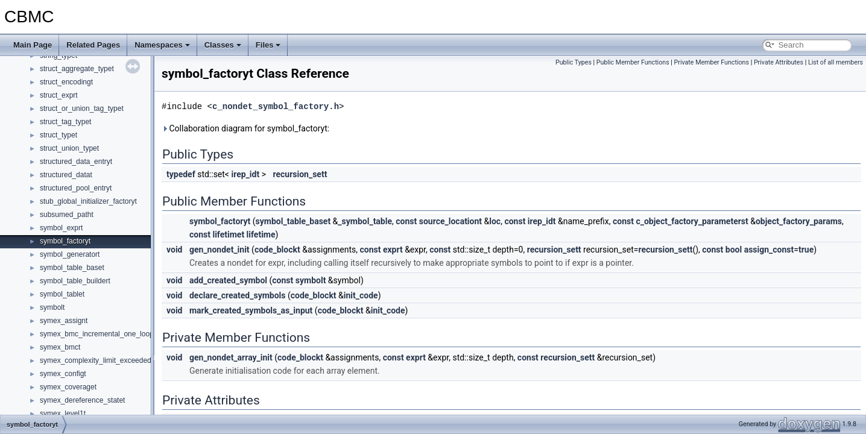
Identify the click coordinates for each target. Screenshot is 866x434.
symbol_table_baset (72, 267)
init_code (361, 295)
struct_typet (58, 135)
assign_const (769, 249)
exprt (393, 249)
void (174, 249)
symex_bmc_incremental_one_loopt (98, 334)
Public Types (573, 62)
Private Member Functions (711, 62)
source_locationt (450, 221)
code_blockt (277, 249)
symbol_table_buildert (75, 281)
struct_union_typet (69, 148)
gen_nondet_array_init (231, 357)
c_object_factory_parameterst (692, 221)
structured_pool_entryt (76, 188)
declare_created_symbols (237, 295)
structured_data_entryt (76, 161)
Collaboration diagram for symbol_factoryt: (245, 128)
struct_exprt (59, 95)
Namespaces (162, 44)
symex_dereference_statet (82, 400)
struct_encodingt (66, 82)
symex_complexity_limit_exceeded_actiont (108, 360)
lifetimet (228, 234)
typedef (180, 174)
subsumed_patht (66, 214)
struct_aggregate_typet (77, 68)
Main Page (32, 44)
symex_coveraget (68, 387)
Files (268, 44)
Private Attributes (778, 62)
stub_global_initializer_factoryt (88, 201)
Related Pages (93, 44)
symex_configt (63, 374)
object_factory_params (799, 221)
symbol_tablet (62, 294)
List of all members (835, 62)
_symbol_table (365, 221)
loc (495, 221)
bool (733, 249)
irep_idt (245, 174)
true (806, 249)
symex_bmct (60, 347)
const (406, 221)
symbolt (52, 307)
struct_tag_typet (65, 122)
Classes (222, 44)
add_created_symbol (228, 280)
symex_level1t (63, 413)
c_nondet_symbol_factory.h (275, 106)
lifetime (261, 234)
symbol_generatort (70, 254)
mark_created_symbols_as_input (250, 310)
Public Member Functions (632, 62)
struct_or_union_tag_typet (82, 108)
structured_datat (66, 175)
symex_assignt (63, 320)
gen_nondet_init (219, 249)
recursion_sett (300, 174)
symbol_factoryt (65, 241)
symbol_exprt (61, 228)
